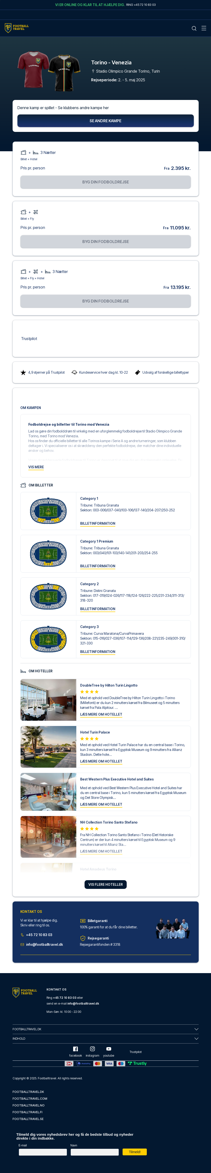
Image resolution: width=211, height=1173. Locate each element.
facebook (75, 1051)
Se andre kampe (105, 121)
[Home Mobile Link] (17, 28)
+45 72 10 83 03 (36, 935)
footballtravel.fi (27, 1112)
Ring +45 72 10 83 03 (141, 5)
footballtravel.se (28, 1119)
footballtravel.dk (28, 1092)
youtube (108, 1051)
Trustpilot (29, 339)
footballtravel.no (29, 1105)
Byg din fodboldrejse (105, 182)
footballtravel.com (30, 1098)
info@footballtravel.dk (41, 945)
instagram (92, 1051)
